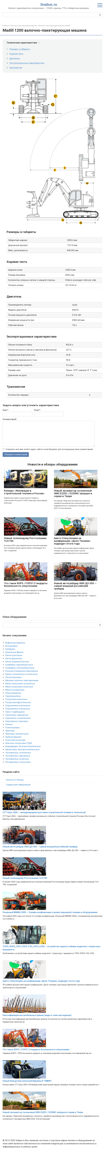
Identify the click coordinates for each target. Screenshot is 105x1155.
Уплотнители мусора (15, 740)
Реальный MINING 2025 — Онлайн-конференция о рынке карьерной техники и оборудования (50, 912)
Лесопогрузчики (13, 677)
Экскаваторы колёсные (17, 759)
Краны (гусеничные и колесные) (21, 674)
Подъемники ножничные (17, 708)
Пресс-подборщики (14, 712)
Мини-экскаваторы (14, 690)
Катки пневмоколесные (17, 661)
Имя (5, 410)
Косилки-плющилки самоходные (21, 671)
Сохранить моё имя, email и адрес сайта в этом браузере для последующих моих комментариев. (49, 449)
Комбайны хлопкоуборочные (19, 668)
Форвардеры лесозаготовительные (23, 746)
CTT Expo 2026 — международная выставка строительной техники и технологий (44, 812)
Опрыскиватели (13, 693)
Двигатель (14, 58)
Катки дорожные (13, 658)
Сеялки (8, 724)
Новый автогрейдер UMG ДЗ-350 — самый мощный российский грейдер (75, 586)
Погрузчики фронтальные (18, 702)
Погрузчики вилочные (16, 699)
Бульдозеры (11, 646)
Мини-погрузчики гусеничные (20, 683)
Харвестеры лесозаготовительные (22, 749)
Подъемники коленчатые (17, 705)
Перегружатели (13, 696)
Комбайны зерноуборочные (19, 664)
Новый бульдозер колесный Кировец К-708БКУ (27, 1081)
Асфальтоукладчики (15, 643)
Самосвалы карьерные (16, 715)
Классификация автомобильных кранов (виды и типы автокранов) (37, 1015)
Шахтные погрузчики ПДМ (18, 743)
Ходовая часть (16, 54)
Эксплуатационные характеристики (26, 63)
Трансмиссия (15, 67)
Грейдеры (10, 649)
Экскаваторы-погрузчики (18, 762)
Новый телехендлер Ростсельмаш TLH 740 (25, 540)
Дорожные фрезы (14, 652)
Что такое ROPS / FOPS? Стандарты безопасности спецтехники (25, 585)
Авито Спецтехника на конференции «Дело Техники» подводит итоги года (72, 541)
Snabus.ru (48, 4)
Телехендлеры (12, 727)
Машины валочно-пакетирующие (21, 680)
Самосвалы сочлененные (18, 718)
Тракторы (10, 730)
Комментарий (9, 419)
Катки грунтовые (13, 655)
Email (37, 410)
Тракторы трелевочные (17, 734)
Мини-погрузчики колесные (19, 686)
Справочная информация (18, 785)
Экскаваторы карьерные (17, 756)
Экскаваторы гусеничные (18, 752)
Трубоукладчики (13, 737)
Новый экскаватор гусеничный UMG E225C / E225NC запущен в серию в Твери (73, 493)
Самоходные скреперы (16, 721)
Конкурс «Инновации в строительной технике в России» (24, 492)
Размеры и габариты (19, 49)
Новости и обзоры (15, 780)
